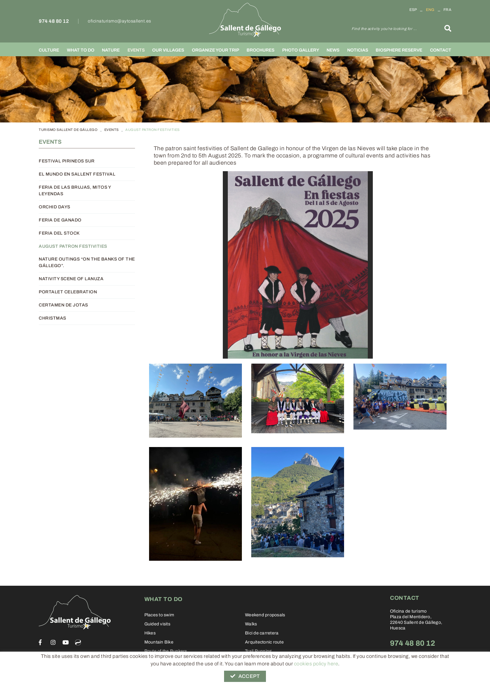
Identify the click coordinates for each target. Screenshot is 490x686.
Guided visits (157, 624)
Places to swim (159, 615)
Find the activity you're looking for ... (384, 29)
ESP (413, 9)
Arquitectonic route (264, 642)
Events (111, 130)
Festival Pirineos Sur (67, 161)
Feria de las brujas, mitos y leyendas (75, 190)
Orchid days (54, 207)
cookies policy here (316, 663)
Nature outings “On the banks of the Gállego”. (87, 262)
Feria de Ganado (60, 220)
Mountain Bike (158, 642)
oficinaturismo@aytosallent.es (119, 21)
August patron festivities (73, 246)
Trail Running (258, 651)
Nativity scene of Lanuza (71, 278)
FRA (447, 9)
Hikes (150, 633)
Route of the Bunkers (165, 651)
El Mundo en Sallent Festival (77, 174)
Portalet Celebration (68, 292)
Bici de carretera (261, 633)
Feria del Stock (59, 233)
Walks (251, 624)
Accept (245, 676)
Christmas (52, 318)
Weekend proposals (265, 615)
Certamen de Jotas (63, 305)
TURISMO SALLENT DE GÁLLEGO (68, 130)
